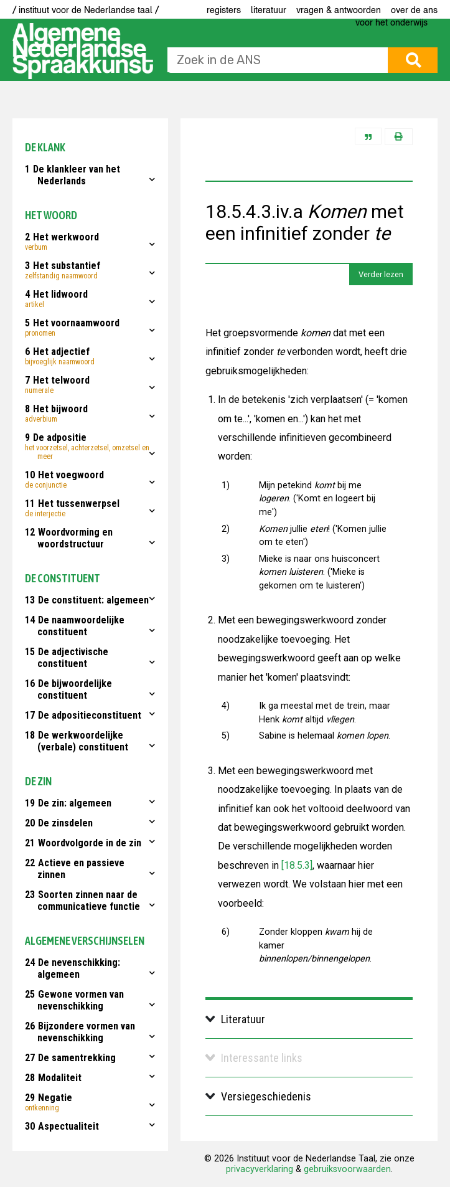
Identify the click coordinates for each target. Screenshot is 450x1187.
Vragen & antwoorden (338, 10)
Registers (224, 10)
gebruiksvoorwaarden (347, 1169)
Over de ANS (414, 10)
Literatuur (268, 10)
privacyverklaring (259, 1169)
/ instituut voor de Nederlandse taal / (85, 10)
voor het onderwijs (391, 22)
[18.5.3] (295, 865)
